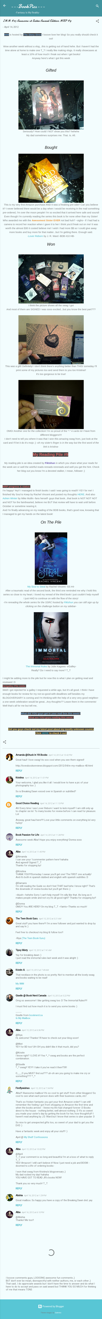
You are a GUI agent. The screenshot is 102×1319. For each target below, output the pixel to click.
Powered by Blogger (51, 1306)
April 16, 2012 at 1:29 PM (35, 1195)
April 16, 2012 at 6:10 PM (33, 1212)
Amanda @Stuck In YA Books (31, 754)
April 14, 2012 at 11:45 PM (33, 852)
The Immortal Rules (36, 666)
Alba (18, 851)
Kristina (20, 777)
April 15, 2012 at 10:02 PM (33, 1149)
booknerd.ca (36, 1015)
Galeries (58, 1313)
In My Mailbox (23, 1018)
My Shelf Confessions (36, 1137)
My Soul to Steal (36, 586)
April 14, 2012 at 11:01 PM (36, 777)
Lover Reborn (35, 236)
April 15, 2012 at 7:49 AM (37, 970)
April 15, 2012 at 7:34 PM (42, 1088)
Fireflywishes (23, 1088)
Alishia (19, 1195)
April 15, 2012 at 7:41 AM (40, 950)
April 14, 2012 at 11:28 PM (52, 835)
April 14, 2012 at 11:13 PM (52, 803)
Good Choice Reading (27, 803)
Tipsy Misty (22, 950)
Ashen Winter (10, 498)
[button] (97, 21)
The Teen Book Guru (27, 918)
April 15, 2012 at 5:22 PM (59, 995)
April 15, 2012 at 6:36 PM (33, 1030)
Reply (19, 770)
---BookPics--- (27, 6)
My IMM (20, 983)
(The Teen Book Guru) (33, 938)
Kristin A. (20, 969)
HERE (81, 494)
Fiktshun (68, 602)
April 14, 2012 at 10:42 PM (60, 755)
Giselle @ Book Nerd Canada (31, 995)
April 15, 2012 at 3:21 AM (50, 918)
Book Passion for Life (27, 834)
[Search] (97, 7)
